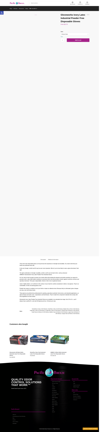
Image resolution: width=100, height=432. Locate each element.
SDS (74, 391)
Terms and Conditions (77, 397)
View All (53, 411)
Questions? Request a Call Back (90, 428)
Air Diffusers (54, 389)
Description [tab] (43, 258)
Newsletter (15, 422)
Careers (14, 419)
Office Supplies (55, 402)
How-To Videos (15, 420)
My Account (72, 3)
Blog (13, 417)
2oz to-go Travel (55, 382)
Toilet (53, 407)
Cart (74, 380)
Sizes (62, 30)
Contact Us (80, 3)
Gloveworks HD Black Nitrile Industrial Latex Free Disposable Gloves (17, 353)
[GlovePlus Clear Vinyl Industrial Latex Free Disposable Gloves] (87, 14)
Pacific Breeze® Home (56, 380)
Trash (53, 409)
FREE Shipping (55, 396)
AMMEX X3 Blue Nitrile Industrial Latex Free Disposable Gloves (58, 352)
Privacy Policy (75, 393)
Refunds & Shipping (76, 395)
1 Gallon (53, 386)
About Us (14, 413)
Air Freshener (54, 391)
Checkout (87, 3)
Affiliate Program (76, 386)
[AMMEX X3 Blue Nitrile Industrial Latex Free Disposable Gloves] (88, 14)
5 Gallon (53, 387)
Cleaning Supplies (55, 393)
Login (74, 382)
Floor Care (54, 395)
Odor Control (54, 400)
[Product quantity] (62, 39)
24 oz (53, 384)
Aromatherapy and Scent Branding (19, 415)
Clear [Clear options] (62, 35)
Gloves (53, 398)
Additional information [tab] (53, 258)
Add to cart (78, 39)
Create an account (76, 384)
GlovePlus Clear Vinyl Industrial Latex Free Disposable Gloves (37, 352)
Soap (53, 405)
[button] (2, 13)
